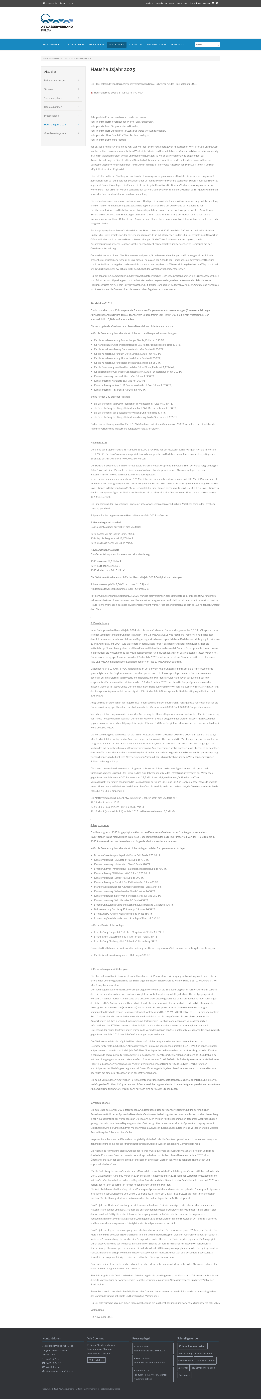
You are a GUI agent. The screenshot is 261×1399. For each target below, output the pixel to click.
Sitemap (206, 3)
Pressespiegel (51, 115)
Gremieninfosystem (55, 133)
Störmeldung (185, 1353)
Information (154, 44)
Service (134, 44)
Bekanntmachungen (55, 80)
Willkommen (51, 44)
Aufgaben (95, 44)
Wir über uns (72, 44)
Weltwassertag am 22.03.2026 (149, 1350)
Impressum (169, 3)
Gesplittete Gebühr (205, 1360)
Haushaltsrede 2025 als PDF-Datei (118, 92)
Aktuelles (115, 44)
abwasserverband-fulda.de (59, 1371)
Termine (48, 89)
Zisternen (183, 1367)
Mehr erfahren (96, 1360)
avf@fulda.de (51, 3)
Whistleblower (194, 3)
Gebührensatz (185, 1360)
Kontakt (159, 3)
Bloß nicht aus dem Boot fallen (149, 1362)
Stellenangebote (53, 97)
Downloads (184, 1375)
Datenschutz (181, 3)
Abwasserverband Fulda (53, 58)
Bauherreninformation (203, 1367)
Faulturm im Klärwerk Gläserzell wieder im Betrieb (150, 1376)
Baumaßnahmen (53, 106)
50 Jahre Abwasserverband (192, 1346)
